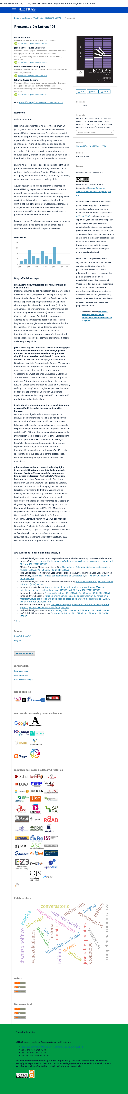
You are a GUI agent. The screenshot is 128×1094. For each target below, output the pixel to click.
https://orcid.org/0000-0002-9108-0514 (32, 76)
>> (20, 621)
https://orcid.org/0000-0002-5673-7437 (32, 62)
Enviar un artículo (24, 653)
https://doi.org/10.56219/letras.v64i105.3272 (41, 102)
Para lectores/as (21, 671)
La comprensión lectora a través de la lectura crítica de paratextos (67, 561)
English (17, 640)
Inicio (16, 18)
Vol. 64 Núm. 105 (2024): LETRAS (47, 18)
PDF (82, 91)
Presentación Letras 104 (63, 613)
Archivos (26, 18)
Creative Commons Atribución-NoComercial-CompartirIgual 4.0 (93, 191)
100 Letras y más (59, 610)
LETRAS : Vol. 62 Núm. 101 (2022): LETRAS (89, 610)
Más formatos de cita (87, 132)
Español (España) (22, 636)
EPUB (105, 91)
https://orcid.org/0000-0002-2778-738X (32, 43)
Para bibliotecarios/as (23, 679)
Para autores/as (21, 675)
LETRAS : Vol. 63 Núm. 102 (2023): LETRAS (90, 593)
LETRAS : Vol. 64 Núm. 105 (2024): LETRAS (49, 570)
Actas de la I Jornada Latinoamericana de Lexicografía (57, 575)
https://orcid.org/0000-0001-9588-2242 (32, 95)
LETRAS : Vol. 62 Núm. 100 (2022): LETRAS (80, 590)
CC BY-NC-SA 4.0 (83, 216)
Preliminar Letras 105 (86, 581)
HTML (94, 91)
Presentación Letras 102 (57, 593)
